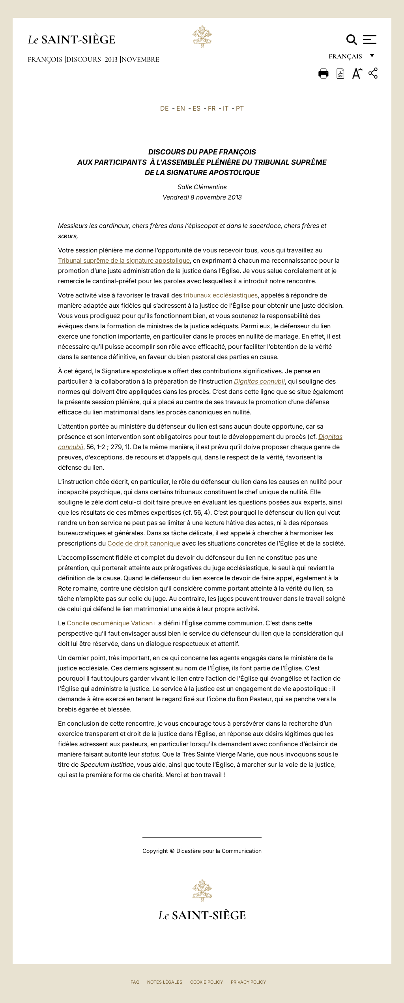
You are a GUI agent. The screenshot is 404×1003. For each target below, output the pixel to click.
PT (240, 108)
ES (196, 108)
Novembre (140, 59)
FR (211, 108)
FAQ (135, 982)
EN (180, 108)
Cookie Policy (206, 982)
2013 (112, 59)
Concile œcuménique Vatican (112, 623)
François (46, 59)
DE (164, 108)
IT (225, 108)
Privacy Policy (248, 982)
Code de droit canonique (143, 543)
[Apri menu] (368, 39)
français (346, 58)
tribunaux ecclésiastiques (220, 295)
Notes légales (164, 982)
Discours (84, 59)
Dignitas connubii (259, 381)
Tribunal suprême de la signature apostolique (124, 260)
